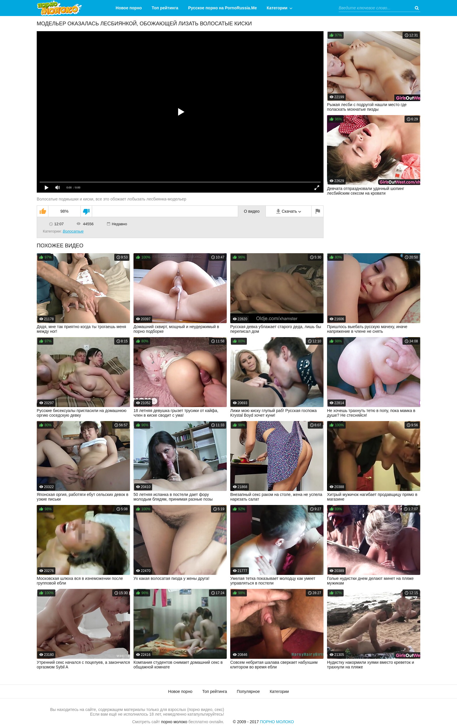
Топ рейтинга (165, 8)
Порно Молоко (277, 721)
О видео (252, 211)
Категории (277, 8)
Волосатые (73, 231)
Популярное (248, 691)
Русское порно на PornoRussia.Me (222, 8)
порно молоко (174, 721)
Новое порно (129, 8)
